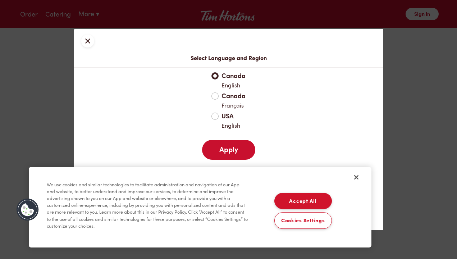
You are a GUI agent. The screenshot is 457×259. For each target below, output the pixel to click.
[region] (200, 207)
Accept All (302, 200)
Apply (228, 149)
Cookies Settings (303, 220)
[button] (27, 209)
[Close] (356, 177)
